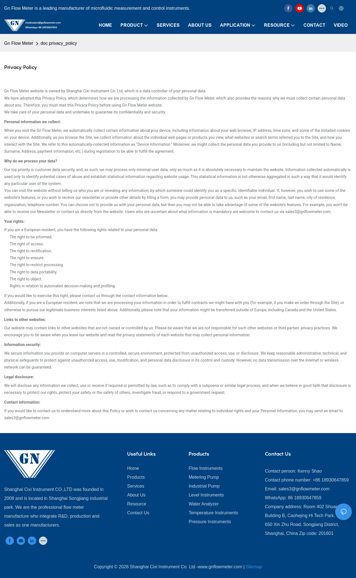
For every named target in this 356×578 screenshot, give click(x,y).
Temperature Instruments (213, 512)
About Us (136, 495)
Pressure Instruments (210, 521)
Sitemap (254, 566)
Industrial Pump (204, 486)
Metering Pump (204, 477)
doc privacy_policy (59, 43)
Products (136, 477)
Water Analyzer (204, 504)
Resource (136, 504)
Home (133, 468)
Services (135, 486)
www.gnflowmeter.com (220, 566)
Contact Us (138, 512)
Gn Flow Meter (18, 43)
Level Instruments (206, 495)
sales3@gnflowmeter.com (303, 488)
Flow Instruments (205, 468)
